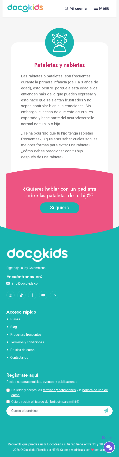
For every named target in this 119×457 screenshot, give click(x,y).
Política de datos (22, 350)
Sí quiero (59, 207)
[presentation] (34, 424)
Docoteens (55, 444)
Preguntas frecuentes (26, 334)
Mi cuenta (75, 8)
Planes (15, 319)
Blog (13, 327)
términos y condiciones (59, 390)
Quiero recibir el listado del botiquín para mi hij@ (45, 401)
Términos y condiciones (27, 342)
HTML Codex (60, 450)
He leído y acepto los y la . (59, 393)
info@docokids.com (26, 283)
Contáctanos (19, 357)
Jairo (102, 450)
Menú (101, 8)
